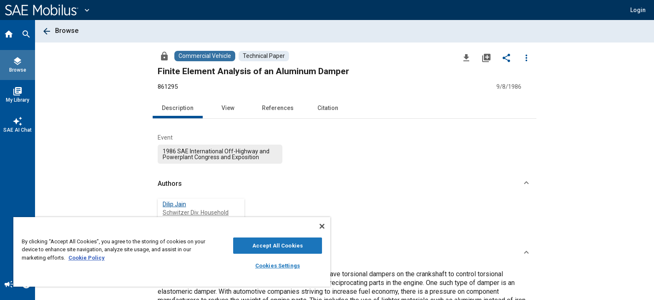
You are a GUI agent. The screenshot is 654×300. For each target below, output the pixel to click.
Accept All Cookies (277, 245)
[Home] (9, 35)
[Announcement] (9, 285)
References (278, 108)
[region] (171, 252)
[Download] (466, 57)
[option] (220, 154)
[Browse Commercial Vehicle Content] (204, 56)
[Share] (506, 57)
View (227, 108)
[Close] (321, 226)
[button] (344, 183)
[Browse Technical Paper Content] (264, 56)
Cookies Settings (277, 265)
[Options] (526, 57)
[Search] (26, 35)
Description (178, 108)
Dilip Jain (174, 204)
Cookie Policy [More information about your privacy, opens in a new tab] (86, 258)
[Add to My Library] (486, 57)
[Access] (164, 56)
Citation (327, 108)
